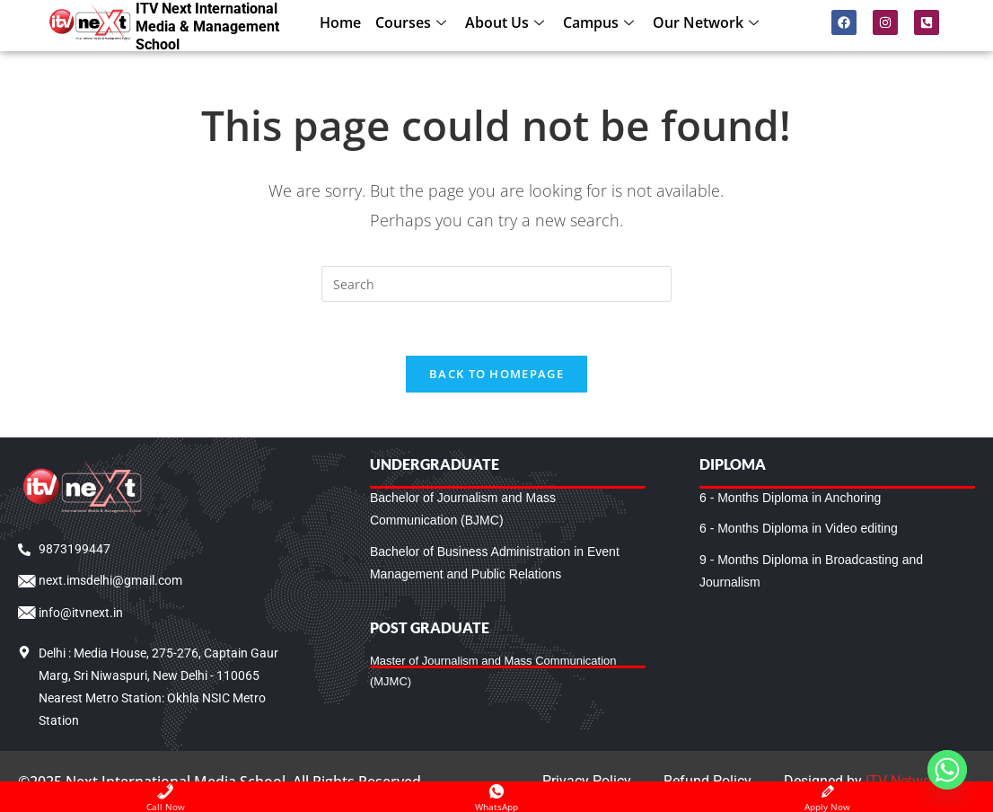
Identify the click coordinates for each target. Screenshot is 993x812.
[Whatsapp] (947, 770)
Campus (600, 22)
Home (340, 22)
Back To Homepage (496, 374)
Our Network (708, 22)
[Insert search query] (496, 284)
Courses (413, 22)
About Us (507, 22)
